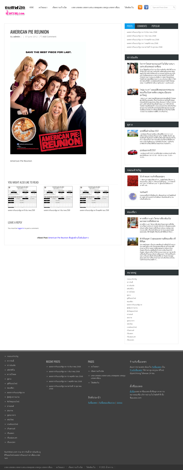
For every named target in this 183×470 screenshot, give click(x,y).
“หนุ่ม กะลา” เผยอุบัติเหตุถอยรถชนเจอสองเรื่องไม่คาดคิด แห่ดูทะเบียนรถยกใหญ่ (157, 92)
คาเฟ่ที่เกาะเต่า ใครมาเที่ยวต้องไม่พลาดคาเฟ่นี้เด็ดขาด (155, 220)
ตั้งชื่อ (132, 391)
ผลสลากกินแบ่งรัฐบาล (134, 305)
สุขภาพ (129, 317)
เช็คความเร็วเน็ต (59, 7)
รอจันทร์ (144, 191)
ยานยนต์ (130, 314)
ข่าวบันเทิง (130, 285)
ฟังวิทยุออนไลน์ (132, 311)
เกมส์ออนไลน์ (132, 327)
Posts (130, 26)
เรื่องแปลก (130, 340)
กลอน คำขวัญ (132, 279)
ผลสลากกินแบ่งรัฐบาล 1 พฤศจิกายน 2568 (142, 43)
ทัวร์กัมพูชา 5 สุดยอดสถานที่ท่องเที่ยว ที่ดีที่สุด (158, 240)
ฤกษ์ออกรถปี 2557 (148, 150)
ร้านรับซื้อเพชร (136, 370)
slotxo (119, 402)
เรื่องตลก (130, 333)
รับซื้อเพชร (92, 402)
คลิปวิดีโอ (130, 289)
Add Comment (49, 36)
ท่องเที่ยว (130, 301)
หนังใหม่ (130, 324)
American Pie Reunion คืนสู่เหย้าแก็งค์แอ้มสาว (68, 237)
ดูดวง (129, 295)
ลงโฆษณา (43, 7)
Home (31, 7)
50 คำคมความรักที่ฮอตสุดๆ (152, 176)
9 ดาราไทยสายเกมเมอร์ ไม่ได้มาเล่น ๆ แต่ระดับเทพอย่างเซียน (157, 65)
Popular (156, 26)
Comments (142, 26)
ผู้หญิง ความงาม (132, 308)
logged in (21, 228)
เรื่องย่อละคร (131, 337)
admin (16, 36)
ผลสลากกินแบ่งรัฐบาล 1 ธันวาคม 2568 (57, 210)
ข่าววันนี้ (130, 282)
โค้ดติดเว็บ (129, 7)
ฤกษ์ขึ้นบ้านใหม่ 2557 (149, 130)
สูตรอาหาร (130, 321)
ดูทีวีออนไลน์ (131, 298)
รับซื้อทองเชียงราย (107, 402)
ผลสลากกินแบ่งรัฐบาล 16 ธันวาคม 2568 (21, 210)
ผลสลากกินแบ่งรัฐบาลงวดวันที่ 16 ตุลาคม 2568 (144, 47)
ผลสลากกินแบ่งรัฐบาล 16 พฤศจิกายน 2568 (94, 210)
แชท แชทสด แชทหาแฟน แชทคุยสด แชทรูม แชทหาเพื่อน (95, 7)
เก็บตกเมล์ (130, 330)
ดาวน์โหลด (131, 292)
